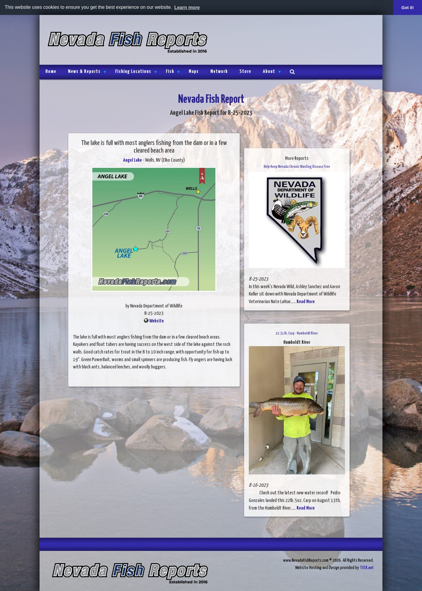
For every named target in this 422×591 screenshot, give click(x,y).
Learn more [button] (187, 7)
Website (156, 321)
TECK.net (367, 568)
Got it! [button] (407, 7)
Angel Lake (132, 160)
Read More (306, 301)
